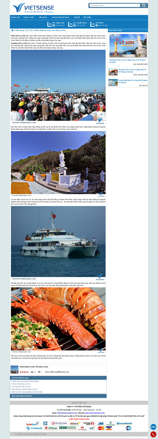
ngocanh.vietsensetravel (54, 25)
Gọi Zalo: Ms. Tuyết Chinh (70, 24)
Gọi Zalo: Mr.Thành (92, 24)
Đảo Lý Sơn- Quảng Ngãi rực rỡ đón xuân (27, 392)
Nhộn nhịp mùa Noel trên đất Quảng (25, 381)
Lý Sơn (24, 43)
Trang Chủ (39, 7)
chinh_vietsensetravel (74, 25)
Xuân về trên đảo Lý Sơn (21, 384)
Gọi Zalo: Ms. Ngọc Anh (49, 24)
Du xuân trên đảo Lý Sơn (21, 386)
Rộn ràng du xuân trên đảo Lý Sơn (24, 389)
